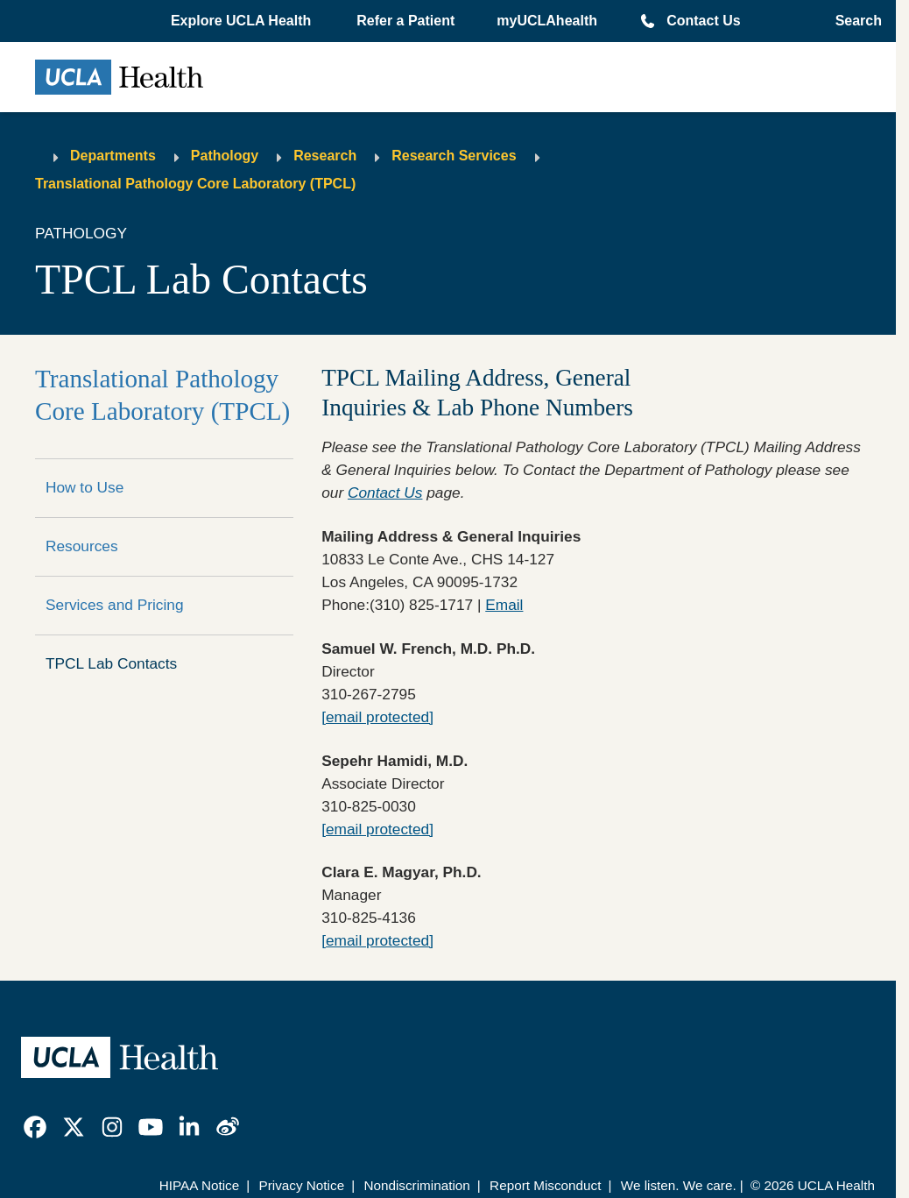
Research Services (453, 155)
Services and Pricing (115, 604)
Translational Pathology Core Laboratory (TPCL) (195, 183)
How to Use (84, 487)
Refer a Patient (405, 20)
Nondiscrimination (416, 1185)
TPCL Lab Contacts (111, 663)
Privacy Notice (301, 1185)
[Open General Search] (853, 21)
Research (324, 155)
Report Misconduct (545, 1185)
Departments (113, 155)
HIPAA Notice (199, 1185)
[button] (242, 21)
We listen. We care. (678, 1185)
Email (504, 604)
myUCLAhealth (547, 20)
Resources (82, 546)
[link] (35, 1127)
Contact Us (703, 20)
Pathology (224, 155)
